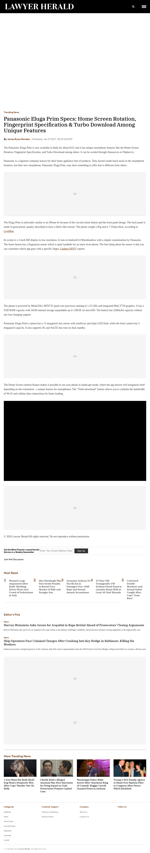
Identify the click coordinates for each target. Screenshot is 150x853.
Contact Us (84, 817)
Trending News (11, 112)
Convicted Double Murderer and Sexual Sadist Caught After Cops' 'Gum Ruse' (134, 589)
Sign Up (81, 551)
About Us (83, 812)
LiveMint (9, 231)
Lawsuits (7, 835)
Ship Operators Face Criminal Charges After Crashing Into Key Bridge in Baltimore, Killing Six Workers (69, 642)
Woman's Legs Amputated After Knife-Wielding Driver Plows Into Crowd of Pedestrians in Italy (21, 588)
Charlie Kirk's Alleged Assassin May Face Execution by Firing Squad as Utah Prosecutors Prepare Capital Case (56, 785)
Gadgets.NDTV (68, 248)
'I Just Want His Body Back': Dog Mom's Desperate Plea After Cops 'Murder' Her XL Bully (19, 784)
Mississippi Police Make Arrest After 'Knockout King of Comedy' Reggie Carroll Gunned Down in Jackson (92, 784)
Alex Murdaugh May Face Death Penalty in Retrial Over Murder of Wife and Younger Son (50, 586)
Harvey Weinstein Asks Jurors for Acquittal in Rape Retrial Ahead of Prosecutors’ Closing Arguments (74, 625)
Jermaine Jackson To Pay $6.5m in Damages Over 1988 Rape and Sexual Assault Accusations (78, 586)
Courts (6, 840)
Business (7, 831)
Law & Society (9, 826)
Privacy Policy (47, 817)
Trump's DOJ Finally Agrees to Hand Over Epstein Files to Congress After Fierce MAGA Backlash (129, 784)
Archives (7, 812)
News (6, 621)
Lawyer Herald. (24, 849)
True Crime (8, 821)
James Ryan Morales (18, 139)
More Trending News (17, 756)
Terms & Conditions (50, 812)
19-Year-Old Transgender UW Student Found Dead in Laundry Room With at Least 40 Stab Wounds (109, 586)
